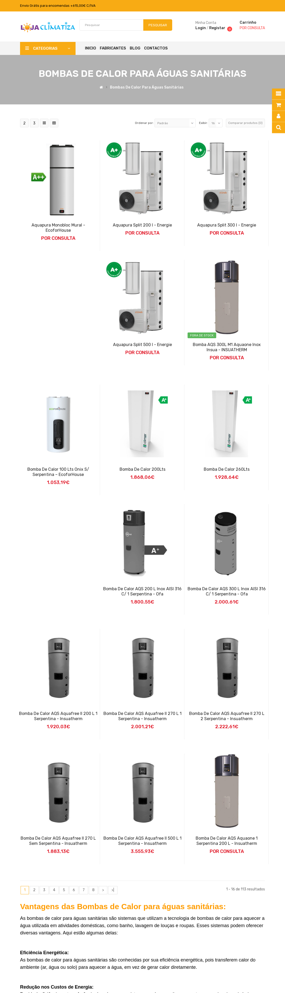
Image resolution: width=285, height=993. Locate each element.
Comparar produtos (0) (245, 123)
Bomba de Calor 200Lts (142, 469)
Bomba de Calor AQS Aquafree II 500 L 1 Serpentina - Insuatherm (142, 841)
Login (200, 28)
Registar (217, 28)
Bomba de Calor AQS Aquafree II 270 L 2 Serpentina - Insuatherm (226, 716)
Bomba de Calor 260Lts (227, 469)
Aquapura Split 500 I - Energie (142, 344)
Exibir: (203, 123)
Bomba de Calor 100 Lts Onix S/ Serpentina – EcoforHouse (58, 472)
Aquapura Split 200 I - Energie (142, 225)
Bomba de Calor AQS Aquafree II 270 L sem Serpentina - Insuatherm (58, 841)
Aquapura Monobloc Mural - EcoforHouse (58, 228)
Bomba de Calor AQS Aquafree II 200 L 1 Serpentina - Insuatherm (58, 716)
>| (112, 890)
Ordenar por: (144, 123)
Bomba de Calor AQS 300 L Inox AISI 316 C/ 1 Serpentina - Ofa (227, 591)
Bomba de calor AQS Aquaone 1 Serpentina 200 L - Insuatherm (227, 841)
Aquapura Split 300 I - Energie (226, 225)
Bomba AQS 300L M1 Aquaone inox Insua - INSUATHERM (227, 347)
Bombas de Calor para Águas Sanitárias (147, 87)
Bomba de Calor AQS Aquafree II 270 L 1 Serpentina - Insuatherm (142, 716)
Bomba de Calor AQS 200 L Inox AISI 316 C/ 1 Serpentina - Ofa (142, 591)
